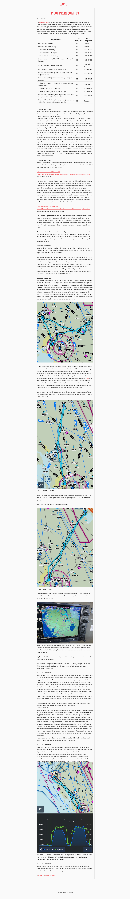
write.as (70, 892)
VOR (87, 378)
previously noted (44, 22)
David (63, 3)
